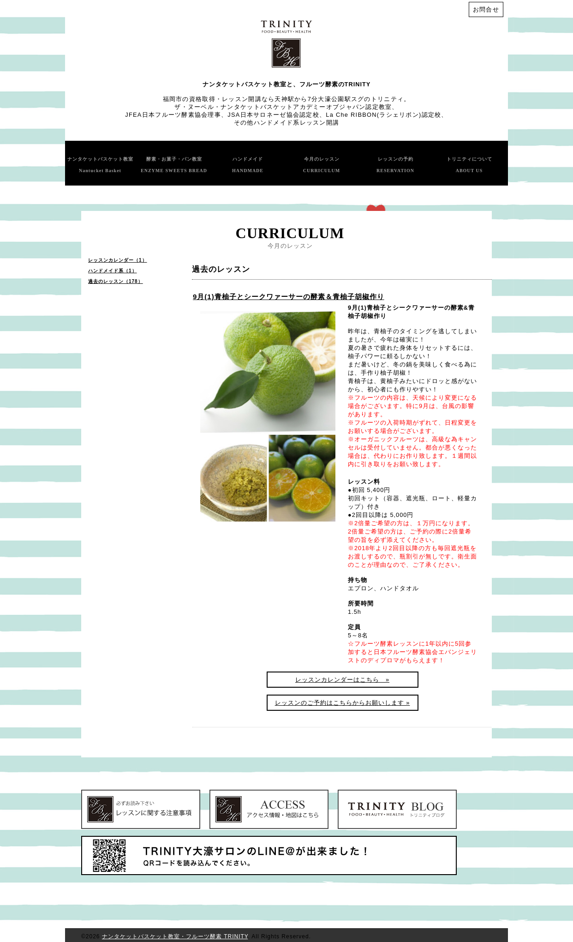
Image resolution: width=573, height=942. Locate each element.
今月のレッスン (321, 164)
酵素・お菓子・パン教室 (174, 164)
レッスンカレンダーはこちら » (342, 679)
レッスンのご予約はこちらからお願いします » (342, 702)
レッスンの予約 (395, 164)
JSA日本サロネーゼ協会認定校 (273, 114)
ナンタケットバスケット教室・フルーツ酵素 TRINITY (175, 936)
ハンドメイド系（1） (112, 270)
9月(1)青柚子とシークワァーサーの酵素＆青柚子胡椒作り (288, 296)
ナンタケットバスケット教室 (100, 164)
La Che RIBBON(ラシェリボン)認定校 (383, 114)
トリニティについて (469, 164)
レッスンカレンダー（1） (117, 260)
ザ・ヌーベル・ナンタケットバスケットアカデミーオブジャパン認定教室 (283, 106)
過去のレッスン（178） (115, 281)
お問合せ (486, 9)
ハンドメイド (247, 164)
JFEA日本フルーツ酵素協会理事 (173, 114)
